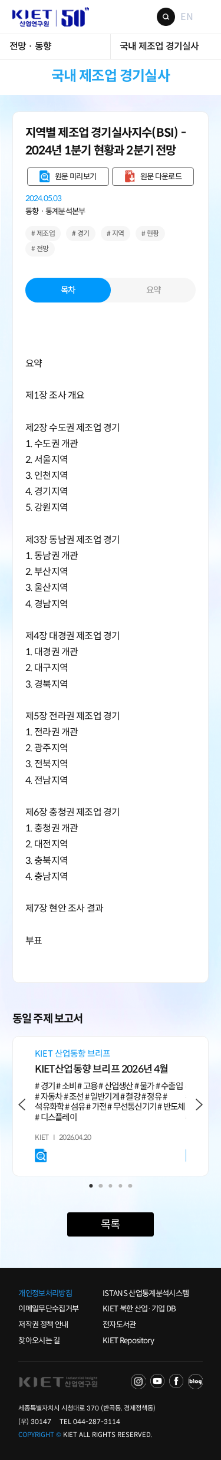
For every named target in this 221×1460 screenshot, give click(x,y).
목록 (110, 1224)
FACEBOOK (176, 1381)
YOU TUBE (157, 1381)
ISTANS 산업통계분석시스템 (146, 1293)
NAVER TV (138, 1381)
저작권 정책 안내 (43, 1325)
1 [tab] (91, 1186)
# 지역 (115, 233)
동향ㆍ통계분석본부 (55, 211)
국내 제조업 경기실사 (159, 46)
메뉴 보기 (204, 17)
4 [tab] (120, 1186)
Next (199, 1104)
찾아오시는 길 (39, 1341)
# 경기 (81, 233)
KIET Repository (128, 1341)
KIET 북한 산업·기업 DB (139, 1309)
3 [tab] (110, 1186)
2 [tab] (101, 1186)
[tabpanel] (110, 1106)
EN (186, 17)
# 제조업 (43, 233)
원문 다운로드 (161, 177)
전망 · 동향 (30, 46)
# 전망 (40, 248)
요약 (153, 290)
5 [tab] (130, 1186)
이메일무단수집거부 (48, 1309)
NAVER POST (195, 1381)
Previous (21, 1104)
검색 (166, 17)
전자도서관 (119, 1325)
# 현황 (150, 233)
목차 (68, 290)
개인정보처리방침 (45, 1293)
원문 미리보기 (75, 177)
